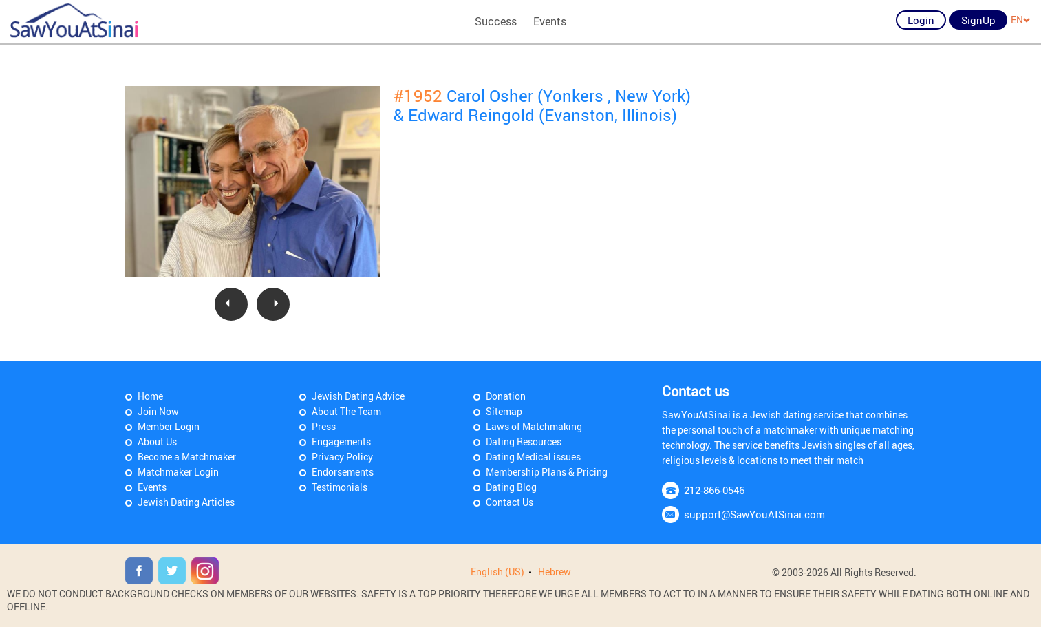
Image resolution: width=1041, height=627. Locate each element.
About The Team (346, 411)
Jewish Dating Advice (358, 396)
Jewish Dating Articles (186, 502)
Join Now (158, 411)
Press (324, 426)
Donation (506, 396)
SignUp (978, 20)
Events (549, 21)
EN (1021, 19)
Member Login (169, 426)
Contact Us (509, 502)
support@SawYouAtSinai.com (754, 514)
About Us (157, 441)
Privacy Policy (342, 456)
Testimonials (339, 486)
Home (150, 396)
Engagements (341, 441)
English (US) (497, 571)
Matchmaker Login (178, 471)
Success (496, 21)
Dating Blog (511, 486)
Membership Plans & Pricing (547, 471)
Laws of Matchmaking (534, 426)
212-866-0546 (714, 490)
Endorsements (343, 471)
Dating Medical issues (533, 456)
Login (921, 20)
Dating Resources (523, 441)
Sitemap (504, 411)
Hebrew (554, 571)
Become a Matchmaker (187, 456)
